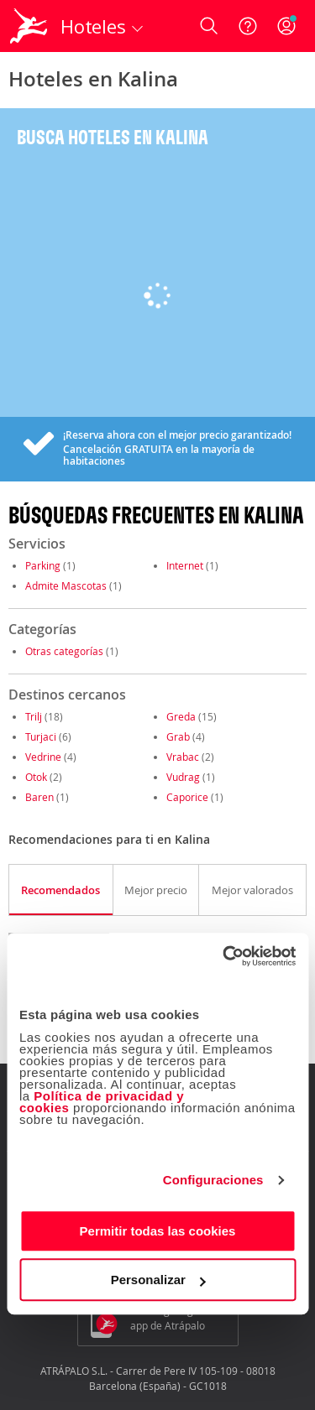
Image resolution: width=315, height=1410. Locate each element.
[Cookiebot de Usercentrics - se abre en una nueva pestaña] (224, 956)
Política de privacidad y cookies (101, 1102)
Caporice (187, 797)
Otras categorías (64, 651)
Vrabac (182, 756)
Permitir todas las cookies (158, 1231)
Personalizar (158, 1279)
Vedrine (43, 756)
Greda (181, 716)
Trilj (33, 716)
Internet (184, 565)
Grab (178, 736)
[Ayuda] (248, 26)
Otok (36, 776)
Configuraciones (213, 1180)
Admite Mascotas (66, 585)
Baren (39, 797)
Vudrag (183, 776)
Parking (42, 565)
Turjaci (40, 736)
